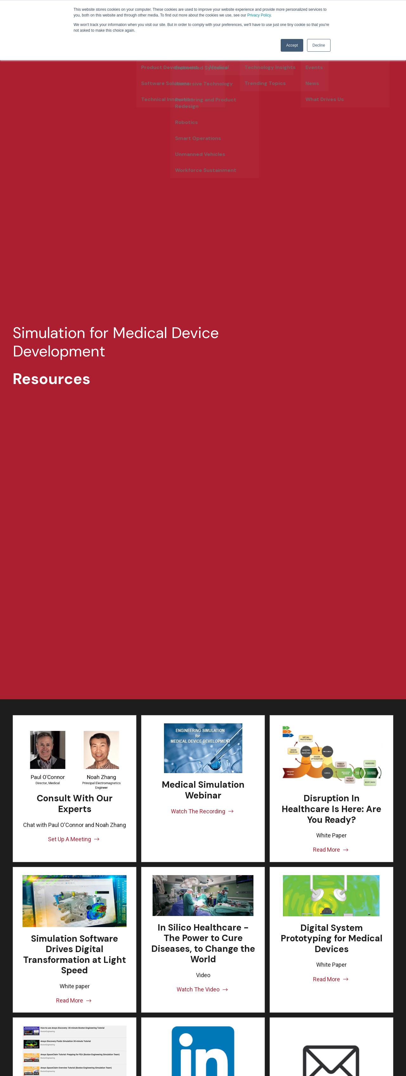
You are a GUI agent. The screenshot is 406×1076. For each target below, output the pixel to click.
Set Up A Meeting (74, 839)
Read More (331, 849)
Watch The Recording (203, 811)
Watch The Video (203, 989)
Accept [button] (292, 45)
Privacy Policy (259, 15)
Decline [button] (318, 45)
